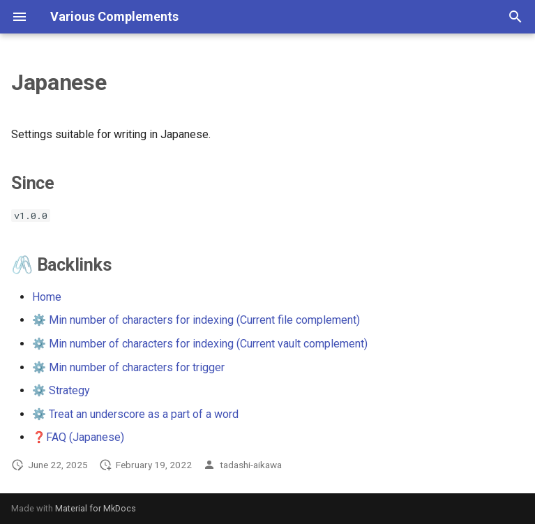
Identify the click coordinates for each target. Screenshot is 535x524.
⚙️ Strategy (61, 390)
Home (46, 297)
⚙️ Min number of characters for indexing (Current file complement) (196, 320)
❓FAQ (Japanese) (78, 437)
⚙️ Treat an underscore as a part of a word (135, 414)
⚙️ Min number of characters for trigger (128, 367)
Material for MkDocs (95, 508)
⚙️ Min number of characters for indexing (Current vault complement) (200, 343)
